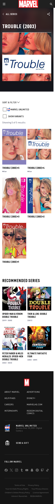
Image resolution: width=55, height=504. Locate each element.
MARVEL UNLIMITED (20, 109)
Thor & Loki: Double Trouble (37, 315)
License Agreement (41, 492)
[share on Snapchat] (31, 470)
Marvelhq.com (34, 404)
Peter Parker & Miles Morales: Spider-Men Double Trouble (12, 356)
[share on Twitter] (11, 470)
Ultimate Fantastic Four (37, 355)
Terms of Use (19, 485)
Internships (11, 411)
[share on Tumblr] (21, 470)
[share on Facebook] (6, 470)
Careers (9, 404)
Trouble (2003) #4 (35, 167)
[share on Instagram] (16, 470)
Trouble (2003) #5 (10, 167)
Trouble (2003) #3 (10, 216)
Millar (4, 171)
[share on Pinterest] (37, 470)
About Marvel (12, 392)
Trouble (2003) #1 (10, 261)
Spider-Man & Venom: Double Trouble (12, 315)
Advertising (33, 392)
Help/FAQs (10, 398)
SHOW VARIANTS (16, 116)
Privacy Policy (33, 485)
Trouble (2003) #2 (35, 216)
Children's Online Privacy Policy (17, 492)
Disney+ (31, 398)
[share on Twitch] (42, 470)
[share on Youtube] (26, 470)
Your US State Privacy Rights (16, 489)
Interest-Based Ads (19, 496)
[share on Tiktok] (47, 470)
